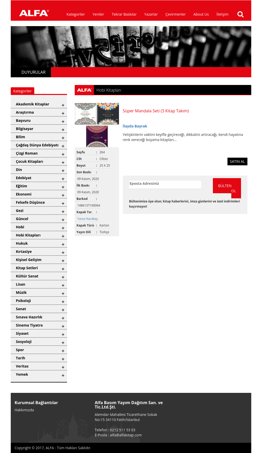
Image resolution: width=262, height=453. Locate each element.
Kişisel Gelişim (28, 259)
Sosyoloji (23, 341)
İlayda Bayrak (135, 126)
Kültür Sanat (27, 276)
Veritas (22, 366)
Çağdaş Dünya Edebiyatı (37, 145)
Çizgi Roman (27, 153)
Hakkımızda (24, 409)
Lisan (20, 284)
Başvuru (23, 120)
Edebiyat (23, 177)
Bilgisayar (24, 128)
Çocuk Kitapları (29, 161)
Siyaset (22, 333)
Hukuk (22, 243)
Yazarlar (151, 14)
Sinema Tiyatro (29, 325)
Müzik (21, 292)
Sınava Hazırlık (29, 317)
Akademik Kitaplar (32, 104)
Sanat (21, 308)
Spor (20, 349)
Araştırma (25, 112)
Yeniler (98, 14)
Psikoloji (23, 300)
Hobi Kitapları (28, 235)
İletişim (222, 14)
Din (19, 169)
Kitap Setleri (27, 267)
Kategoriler (76, 14)
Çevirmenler (176, 14)
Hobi (20, 226)
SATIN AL (237, 161)
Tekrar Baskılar (124, 14)
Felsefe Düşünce (30, 202)
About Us (201, 14)
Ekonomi (23, 194)
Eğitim (21, 186)
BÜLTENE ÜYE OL (229, 188)
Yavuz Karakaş (88, 219)
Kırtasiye (24, 251)
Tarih (20, 357)
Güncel (22, 218)
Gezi (20, 210)
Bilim (20, 136)
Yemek (22, 374)
